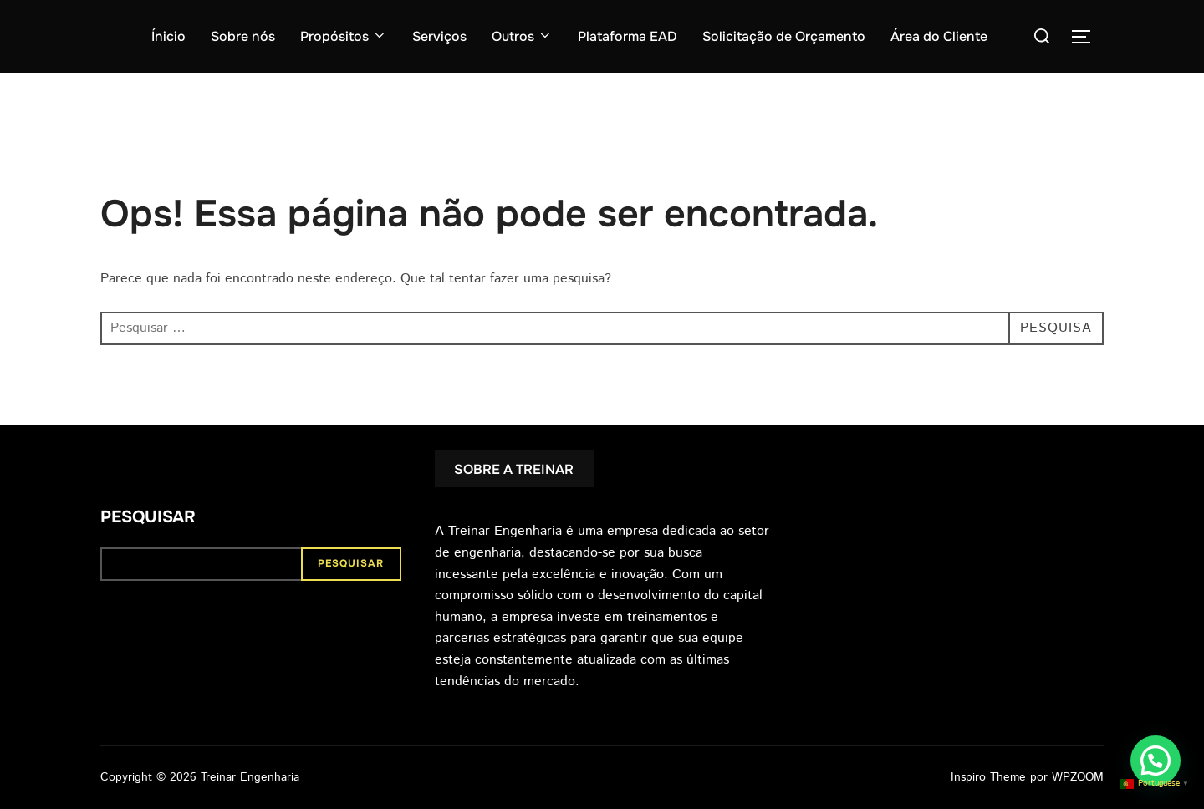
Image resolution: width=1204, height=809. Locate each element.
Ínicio (168, 36)
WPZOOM (1078, 777)
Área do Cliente (938, 36)
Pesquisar (148, 516)
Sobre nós (243, 36)
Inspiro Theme (988, 777)
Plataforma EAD (627, 36)
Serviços (439, 36)
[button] (1155, 760)
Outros (522, 36)
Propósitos (343, 36)
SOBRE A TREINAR (514, 469)
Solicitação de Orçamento (783, 36)
